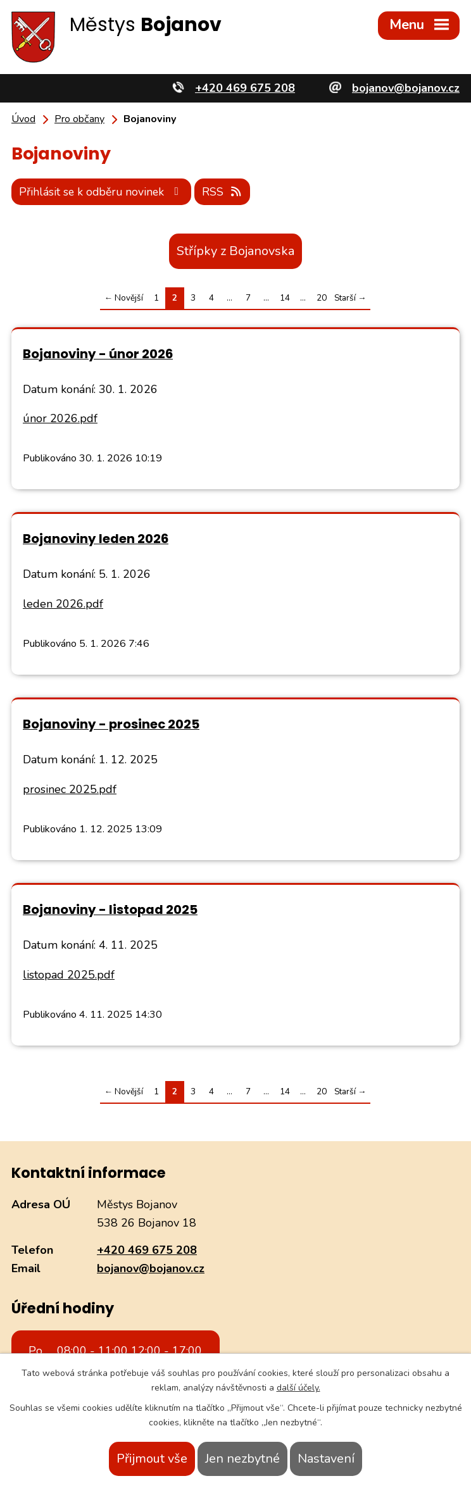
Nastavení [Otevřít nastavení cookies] (326, 1458)
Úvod (23, 119)
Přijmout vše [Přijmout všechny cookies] (151, 1458)
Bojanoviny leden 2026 (95, 538)
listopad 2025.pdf (69, 974)
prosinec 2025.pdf (69, 788)
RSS (228, 190)
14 (285, 297)
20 (322, 297)
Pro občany (79, 119)
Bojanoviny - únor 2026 (98, 352)
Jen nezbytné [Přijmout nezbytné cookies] (242, 1458)
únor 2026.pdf (60, 417)
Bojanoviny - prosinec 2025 (111, 723)
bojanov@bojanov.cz (150, 1267)
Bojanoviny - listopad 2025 (110, 909)
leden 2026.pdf (63, 603)
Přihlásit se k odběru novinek (104, 190)
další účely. (298, 1388)
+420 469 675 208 (147, 1249)
